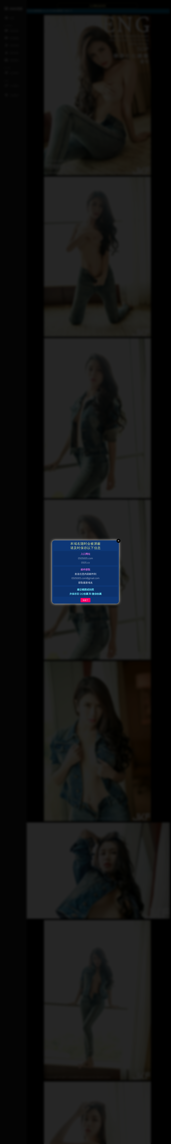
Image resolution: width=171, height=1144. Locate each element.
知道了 (85, 600)
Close (118, 541)
